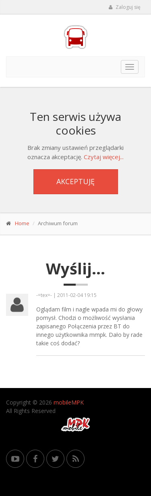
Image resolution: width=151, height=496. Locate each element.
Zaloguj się (124, 7)
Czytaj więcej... (104, 157)
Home (22, 223)
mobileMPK (69, 402)
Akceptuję (75, 181)
